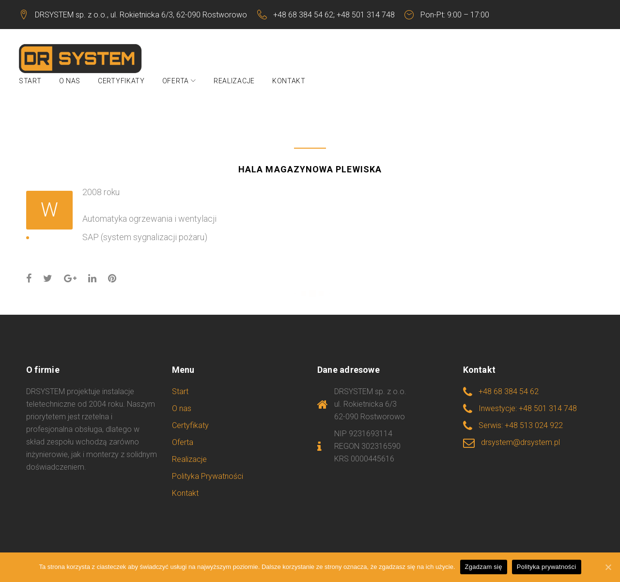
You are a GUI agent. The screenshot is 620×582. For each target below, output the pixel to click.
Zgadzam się (483, 566)
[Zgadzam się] (608, 567)
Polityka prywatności (546, 566)
